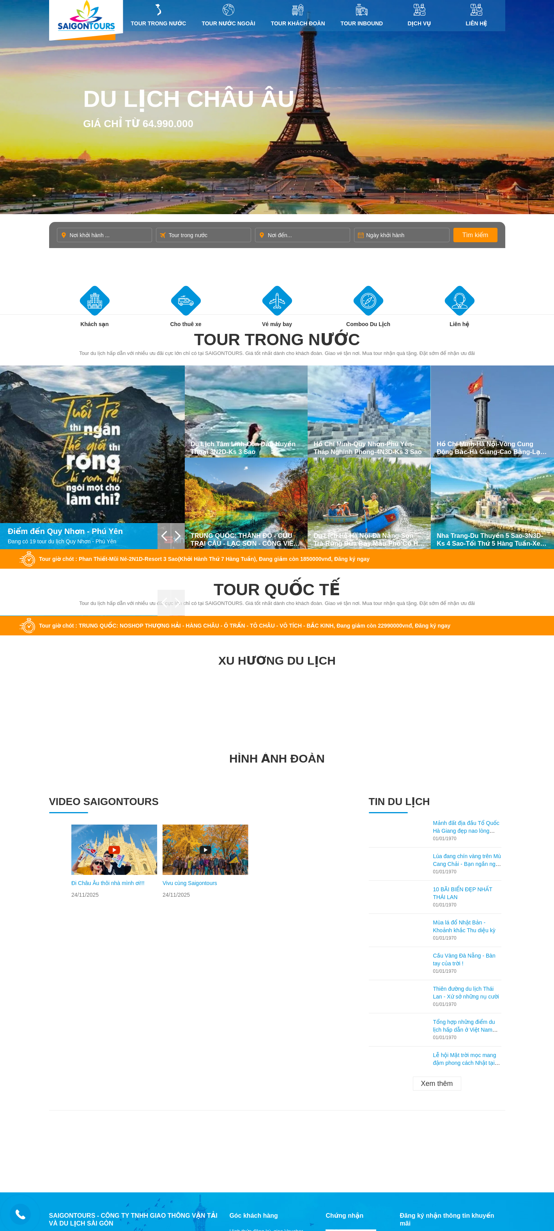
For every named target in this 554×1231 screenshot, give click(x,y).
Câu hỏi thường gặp (252, 1067)
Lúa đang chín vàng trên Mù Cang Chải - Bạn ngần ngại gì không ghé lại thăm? (467, 681)
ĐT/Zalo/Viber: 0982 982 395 (104, 1105)
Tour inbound (362, 15)
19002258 (87, 1068)
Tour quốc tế (277, 406)
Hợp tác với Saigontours (256, 1077)
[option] (114, 678)
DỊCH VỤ (419, 15)
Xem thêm (437, 900)
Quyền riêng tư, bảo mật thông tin (267, 1087)
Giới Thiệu (241, 1126)
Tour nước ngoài (228, 15)
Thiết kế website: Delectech (431, 1146)
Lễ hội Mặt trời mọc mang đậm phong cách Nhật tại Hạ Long (464, 879)
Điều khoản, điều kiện (254, 1106)
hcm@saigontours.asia (93, 1077)
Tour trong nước (158, 15)
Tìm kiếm (475, 235)
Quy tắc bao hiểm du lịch (257, 1097)
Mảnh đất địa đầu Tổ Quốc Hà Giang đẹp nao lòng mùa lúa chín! (466, 647)
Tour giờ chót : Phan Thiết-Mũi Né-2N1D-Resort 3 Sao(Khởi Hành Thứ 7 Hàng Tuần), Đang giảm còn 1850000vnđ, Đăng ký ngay (204, 375)
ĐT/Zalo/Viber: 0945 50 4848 (104, 1060)
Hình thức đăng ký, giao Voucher (266, 1048)
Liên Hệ (476, 15)
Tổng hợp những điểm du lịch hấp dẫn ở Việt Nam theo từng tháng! (464, 846)
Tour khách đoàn (298, 15)
